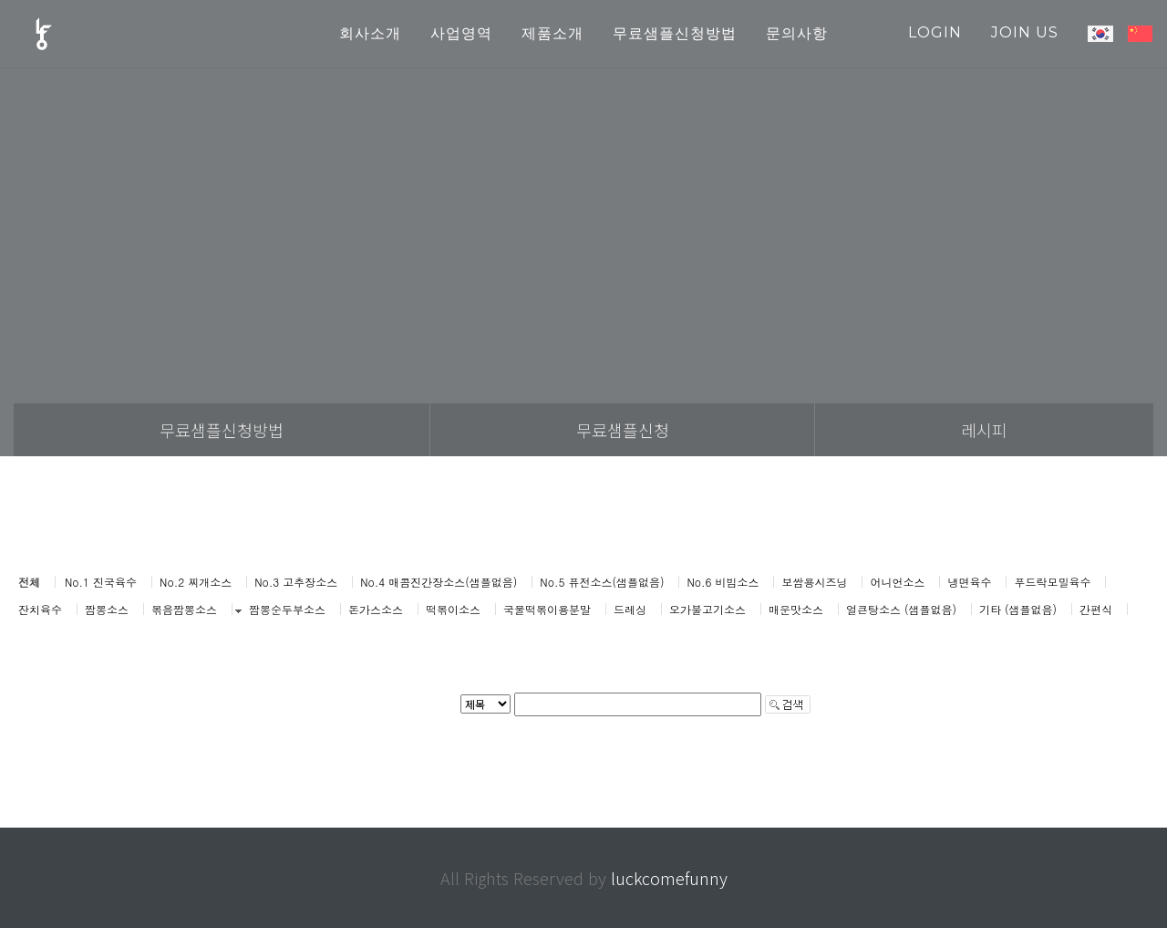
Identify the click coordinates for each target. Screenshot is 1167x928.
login (935, 32)
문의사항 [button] (797, 33)
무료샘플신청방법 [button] (675, 33)
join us (1025, 32)
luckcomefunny (669, 878)
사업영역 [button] (461, 33)
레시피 (984, 430)
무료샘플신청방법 (222, 430)
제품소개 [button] (553, 33)
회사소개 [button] (370, 33)
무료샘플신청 (622, 430)
